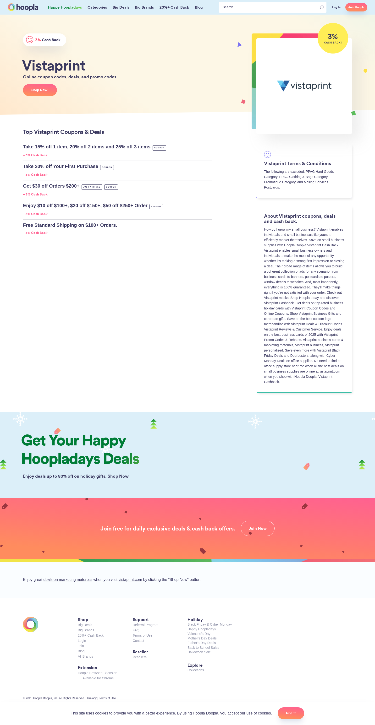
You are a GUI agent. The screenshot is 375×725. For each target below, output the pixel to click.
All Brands (85, 656)
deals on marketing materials (67, 580)
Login (82, 641)
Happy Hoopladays (202, 629)
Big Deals (85, 625)
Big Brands (86, 630)
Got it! (291, 713)
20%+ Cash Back (91, 635)
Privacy (92, 698)
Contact (138, 641)
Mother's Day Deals (202, 638)
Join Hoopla (356, 7)
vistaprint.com (130, 580)
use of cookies (258, 713)
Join (81, 646)
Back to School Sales (203, 647)
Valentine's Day (199, 634)
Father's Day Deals (202, 643)
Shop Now (118, 476)
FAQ (136, 630)
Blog (81, 651)
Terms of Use (142, 635)
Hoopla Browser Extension (97, 673)
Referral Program (145, 625)
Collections (196, 670)
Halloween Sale (199, 652)
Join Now (258, 528)
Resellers (140, 657)
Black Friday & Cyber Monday (210, 624)
